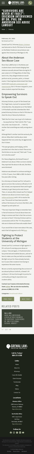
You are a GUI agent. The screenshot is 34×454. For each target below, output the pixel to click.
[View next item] (10, 330)
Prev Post (8, 299)
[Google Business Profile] (17, 433)
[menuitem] (9, 451)
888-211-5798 (17, 355)
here (25, 230)
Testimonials (17, 382)
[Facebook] (11, 433)
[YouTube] (23, 433)
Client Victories (17, 378)
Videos (17, 389)
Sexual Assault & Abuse (15, 293)
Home (17, 364)
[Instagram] (14, 433)
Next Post (26, 299)
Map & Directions (17, 409)
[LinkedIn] (20, 433)
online (8, 287)
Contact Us (17, 392)
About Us (17, 368)
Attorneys (17, 371)
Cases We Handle (17, 375)
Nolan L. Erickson (24, 45)
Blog (17, 385)
